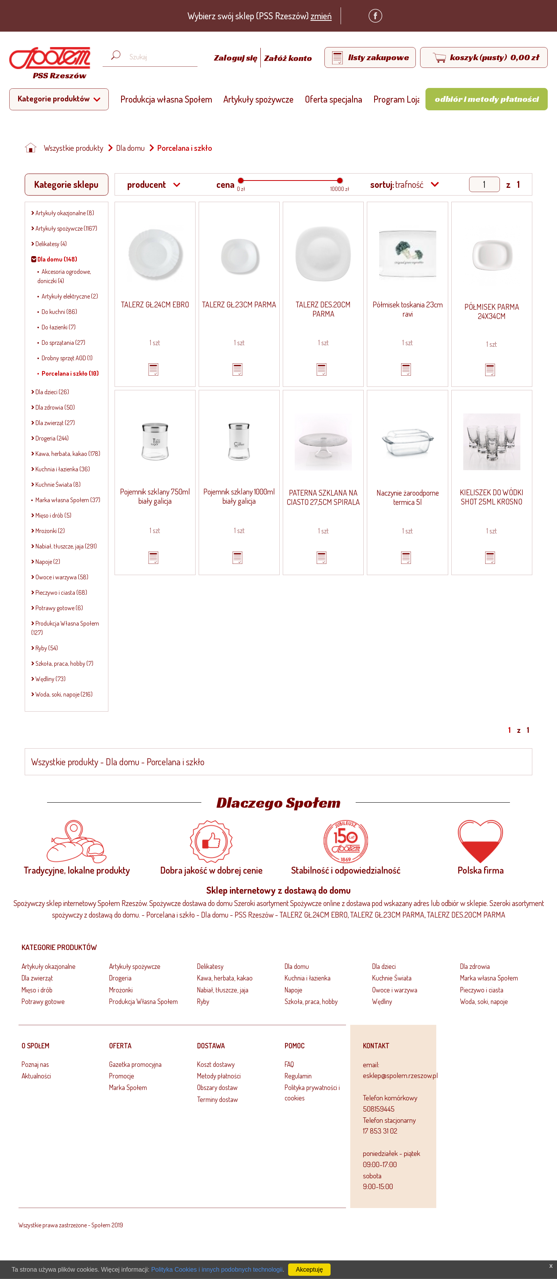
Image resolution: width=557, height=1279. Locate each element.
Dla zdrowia (475, 966)
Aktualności (36, 1075)
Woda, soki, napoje (484, 1001)
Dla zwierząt (37, 978)
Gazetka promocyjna (135, 1064)
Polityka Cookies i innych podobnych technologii (217, 1269)
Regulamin (298, 1075)
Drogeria (120, 978)
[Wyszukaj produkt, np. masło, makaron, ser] (156, 57)
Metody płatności (219, 1075)
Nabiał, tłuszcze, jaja (222, 989)
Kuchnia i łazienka (308, 978)
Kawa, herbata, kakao (225, 978)
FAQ (289, 1064)
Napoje (293, 989)
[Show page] (484, 184)
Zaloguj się (236, 57)
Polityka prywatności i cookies (312, 1092)
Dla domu (130, 148)
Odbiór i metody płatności (487, 98)
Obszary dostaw (217, 1087)
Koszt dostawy (216, 1064)
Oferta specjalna (333, 99)
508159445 (379, 1109)
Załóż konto (288, 57)
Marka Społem (128, 1087)
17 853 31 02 (380, 1131)
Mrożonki (121, 989)
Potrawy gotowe (43, 1001)
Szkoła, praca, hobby (311, 1001)
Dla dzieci (384, 966)
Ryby (203, 1001)
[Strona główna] (47, 64)
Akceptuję (309, 1269)
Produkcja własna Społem (166, 99)
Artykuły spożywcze (258, 99)
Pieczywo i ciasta (481, 989)
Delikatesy (210, 966)
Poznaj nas (35, 1064)
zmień (321, 16)
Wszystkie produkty (73, 148)
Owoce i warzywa (394, 989)
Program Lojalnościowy (414, 99)
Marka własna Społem (489, 978)
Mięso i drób (37, 989)
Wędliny (382, 1001)
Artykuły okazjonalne (49, 966)
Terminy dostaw (217, 1099)
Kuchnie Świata (392, 978)
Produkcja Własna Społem (143, 1001)
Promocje (121, 1075)
